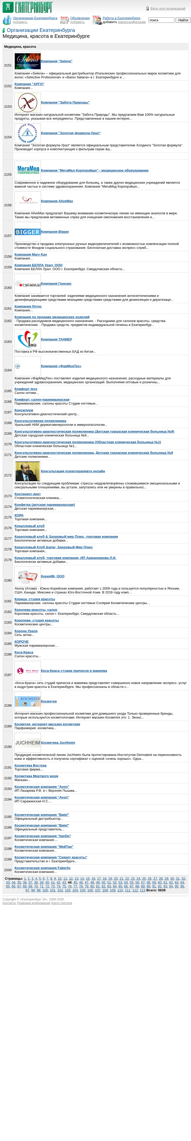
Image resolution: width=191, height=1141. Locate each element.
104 (75, 890)
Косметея (36, 701)
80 (92, 886)
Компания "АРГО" (29, 84)
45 (75, 882)
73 (53, 886)
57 (143, 882)
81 (98, 886)
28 (160, 878)
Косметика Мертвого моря (36, 776)
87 (131, 886)
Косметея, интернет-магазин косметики (47, 724)
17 (99, 878)
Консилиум (24, 410)
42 (58, 882)
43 (64, 882)
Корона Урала (26, 631)
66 (13, 886)
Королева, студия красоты (37, 620)
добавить (20, 22)
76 (70, 886)
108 (105, 890)
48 (92, 882)
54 (126, 882)
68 (24, 886)
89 (143, 886)
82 (103, 886)
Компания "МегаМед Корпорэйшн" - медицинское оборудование (81, 170)
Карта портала (61, 903)
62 (171, 882)
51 (109, 882)
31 (178, 878)
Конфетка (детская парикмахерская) (45, 505)
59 (154, 882)
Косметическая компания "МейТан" (44, 847)
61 (165, 882)
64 (182, 882)
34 (13, 882)
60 (159, 882)
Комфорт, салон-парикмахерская (42, 399)
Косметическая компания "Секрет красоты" (51, 857)
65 (8, 886)
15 (87, 878)
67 (19, 886)
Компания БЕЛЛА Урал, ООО (38, 265)
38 (36, 882)
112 (135, 890)
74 (58, 886)
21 (121, 878)
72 (47, 886)
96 (182, 886)
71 (41, 886)
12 (71, 878)
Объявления (80, 18)
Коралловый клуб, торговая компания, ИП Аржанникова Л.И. (65, 558)
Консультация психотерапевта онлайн (60, 471)
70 (36, 886)
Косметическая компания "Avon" (42, 787)
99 (38, 890)
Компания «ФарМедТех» (48, 366)
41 (53, 882)
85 (120, 886)
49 (98, 882)
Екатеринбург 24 (34, 899)
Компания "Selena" (44, 61)
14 (82, 878)
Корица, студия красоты (35, 599)
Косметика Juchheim (45, 742)
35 (19, 882)
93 (165, 886)
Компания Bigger (42, 232)
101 (52, 890)
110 (120, 890)
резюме (140, 22)
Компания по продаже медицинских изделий (52, 317)
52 (114, 882)
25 (144, 878)
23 (133, 878)
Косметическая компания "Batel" (42, 815)
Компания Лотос (28, 306)
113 (143, 890)
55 (131, 882)
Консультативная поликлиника (40, 421)
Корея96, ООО (40, 576)
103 (67, 890)
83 (109, 886)
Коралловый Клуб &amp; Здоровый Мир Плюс (54, 547)
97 (27, 890)
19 (110, 878)
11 (65, 878)
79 (86, 886)
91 (154, 886)
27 (155, 878)
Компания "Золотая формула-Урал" (58, 133)
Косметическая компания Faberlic (42, 868)
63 (176, 882)
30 (172, 878)
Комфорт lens (26, 389)
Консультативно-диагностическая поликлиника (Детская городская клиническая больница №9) (94, 431)
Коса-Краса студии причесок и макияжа (61, 671)
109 (113, 890)
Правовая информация (33, 903)
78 (81, 886)
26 (149, 878)
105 (83, 890)
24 (138, 878)
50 (103, 882)
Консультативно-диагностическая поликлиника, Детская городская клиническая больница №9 (94, 453)
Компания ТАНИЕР (43, 339)
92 (159, 886)
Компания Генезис (43, 283)
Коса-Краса (24, 652)
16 (93, 878)
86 (126, 886)
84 (114, 886)
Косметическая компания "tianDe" (43, 836)
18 (104, 878)
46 (81, 882)
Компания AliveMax (44, 201)
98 (33, 890)
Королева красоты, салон (36, 610)
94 (171, 886)
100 (45, 890)
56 (137, 882)
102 (60, 890)
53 (120, 882)
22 (127, 878)
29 (166, 878)
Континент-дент (28, 494)
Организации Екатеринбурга (41, 30)
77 (75, 886)
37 (30, 882)
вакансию (125, 22)
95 (176, 886)
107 (98, 890)
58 (148, 882)
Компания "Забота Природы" (52, 102)
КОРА (19, 515)
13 (76, 878)
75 (64, 886)
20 (116, 878)
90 (148, 886)
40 (47, 882)
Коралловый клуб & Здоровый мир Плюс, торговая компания (66, 536)
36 (24, 882)
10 (59, 878)
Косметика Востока (31, 765)
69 (30, 886)
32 (183, 878)
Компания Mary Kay (31, 254)
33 (8, 882)
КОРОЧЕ (22, 642)
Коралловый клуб (30, 526)
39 (41, 882)
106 (90, 890)
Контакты (9, 903)
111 (128, 890)
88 (137, 886)
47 (86, 882)
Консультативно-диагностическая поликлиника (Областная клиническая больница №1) (88, 442)
